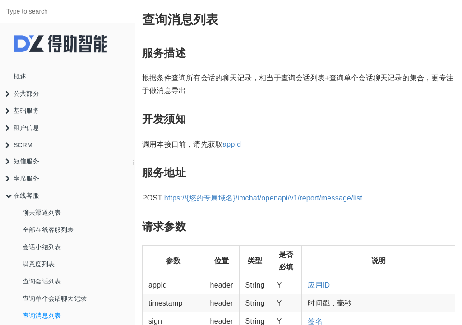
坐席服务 (22, 178)
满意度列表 (39, 264)
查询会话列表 (42, 281)
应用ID (319, 285)
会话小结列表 (42, 247)
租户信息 (22, 127)
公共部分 (22, 93)
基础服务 (22, 110)
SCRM (18, 145)
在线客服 (22, 195)
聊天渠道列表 (42, 212)
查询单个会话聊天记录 (55, 298)
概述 (20, 76)
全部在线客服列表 (48, 229)
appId (231, 144)
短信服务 (22, 161)
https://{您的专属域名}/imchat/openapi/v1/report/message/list (263, 198)
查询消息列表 (42, 315)
